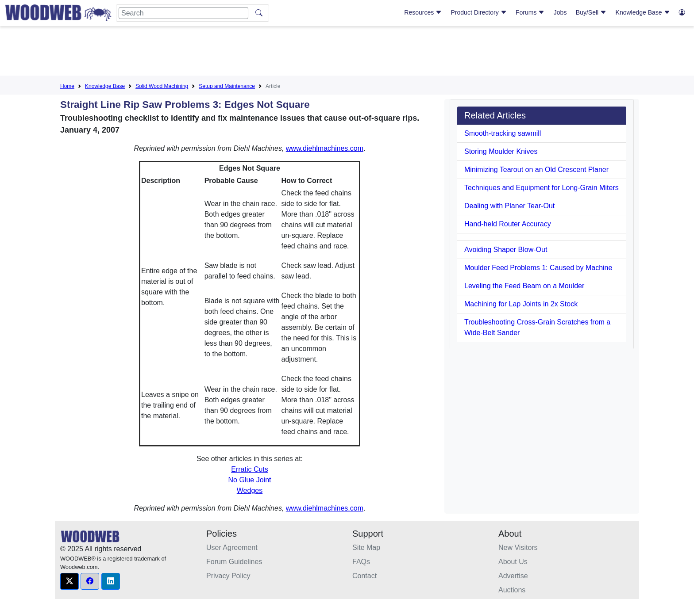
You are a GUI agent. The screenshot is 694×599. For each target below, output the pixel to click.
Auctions (511, 590)
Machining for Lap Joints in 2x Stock (521, 304)
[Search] (183, 13)
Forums (530, 12)
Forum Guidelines (234, 561)
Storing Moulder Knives (500, 151)
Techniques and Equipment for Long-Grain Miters (541, 187)
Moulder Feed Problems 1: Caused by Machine (538, 267)
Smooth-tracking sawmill (502, 133)
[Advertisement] (347, 52)
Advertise (513, 576)
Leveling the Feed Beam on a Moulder (524, 286)
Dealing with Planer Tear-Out (509, 206)
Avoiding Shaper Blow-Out (505, 249)
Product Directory (479, 12)
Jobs (560, 12)
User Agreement (232, 547)
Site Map (366, 547)
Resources (423, 12)
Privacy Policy (228, 576)
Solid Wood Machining (161, 86)
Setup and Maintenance (227, 86)
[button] (69, 581)
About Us (513, 561)
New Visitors (518, 547)
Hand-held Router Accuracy (507, 224)
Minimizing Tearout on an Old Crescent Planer (536, 169)
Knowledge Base (643, 12)
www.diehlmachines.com (324, 148)
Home (67, 86)
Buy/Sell (591, 12)
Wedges (249, 490)
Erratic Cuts (249, 469)
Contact (364, 576)
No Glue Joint (249, 480)
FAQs (361, 561)
